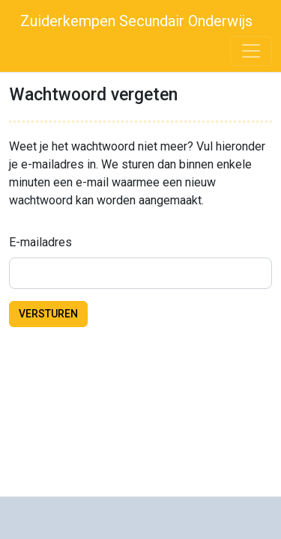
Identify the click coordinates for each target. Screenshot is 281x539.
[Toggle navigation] (251, 51)
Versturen (48, 314)
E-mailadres (40, 242)
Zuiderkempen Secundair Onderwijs (134, 21)
